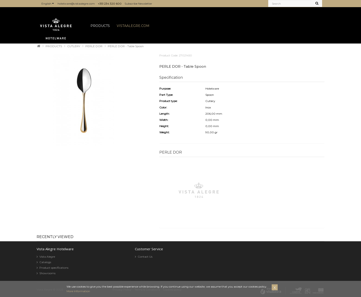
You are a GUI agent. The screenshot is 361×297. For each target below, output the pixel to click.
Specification (171, 77)
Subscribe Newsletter (138, 3)
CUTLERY (73, 46)
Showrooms (47, 273)
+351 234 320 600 (110, 3)
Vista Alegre (47, 256)
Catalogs (45, 262)
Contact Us (145, 256)
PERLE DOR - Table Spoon (126, 46)
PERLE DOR (93, 46)
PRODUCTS (100, 26)
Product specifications (53, 267)
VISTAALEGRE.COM (133, 26)
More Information (78, 291)
